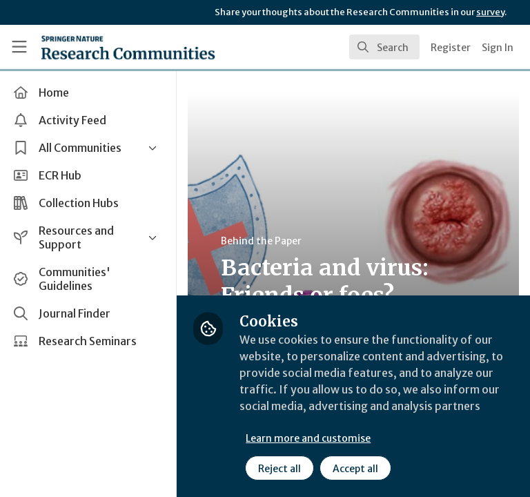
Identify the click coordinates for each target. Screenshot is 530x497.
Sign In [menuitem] (497, 47)
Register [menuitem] (451, 47)
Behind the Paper (261, 241)
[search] (384, 47)
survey (490, 12)
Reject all (279, 468)
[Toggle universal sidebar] (19, 47)
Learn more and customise (308, 438)
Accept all (355, 468)
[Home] (128, 47)
